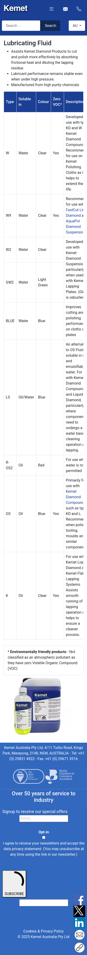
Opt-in (44, 832)
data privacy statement (22, 849)
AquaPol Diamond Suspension (75, 226)
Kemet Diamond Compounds (76, 497)
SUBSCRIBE (14, 883)
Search (50, 25)
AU (75, 25)
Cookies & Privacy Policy (43, 931)
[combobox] (21, 25)
